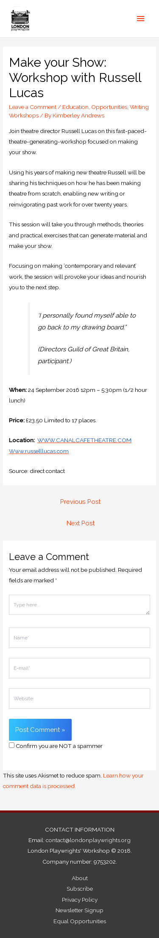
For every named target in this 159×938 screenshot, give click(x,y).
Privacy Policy (80, 899)
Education (75, 106)
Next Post (81, 523)
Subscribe (80, 888)
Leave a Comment (32, 106)
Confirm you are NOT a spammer (56, 745)
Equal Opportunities (79, 921)
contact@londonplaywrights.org (88, 840)
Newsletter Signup (79, 910)
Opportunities (109, 106)
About (80, 878)
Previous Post (80, 501)
